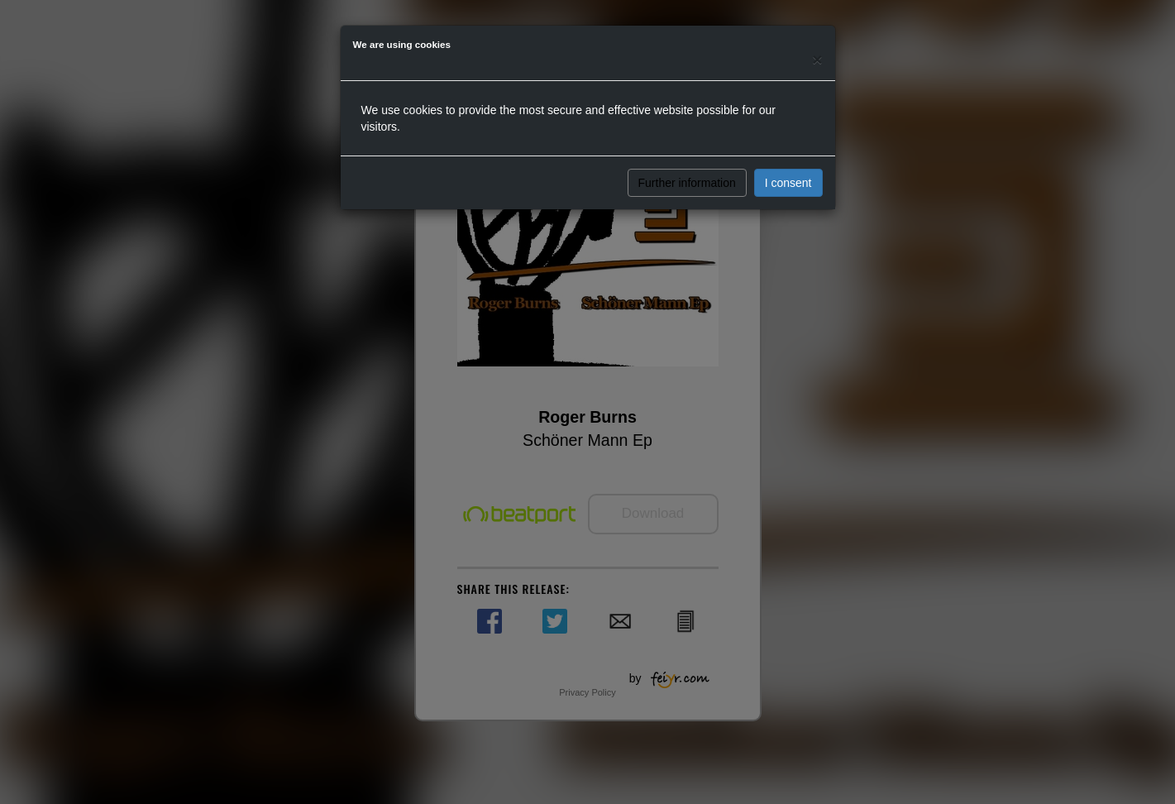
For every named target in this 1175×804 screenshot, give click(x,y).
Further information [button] (687, 182)
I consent (788, 182)
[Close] (817, 59)
